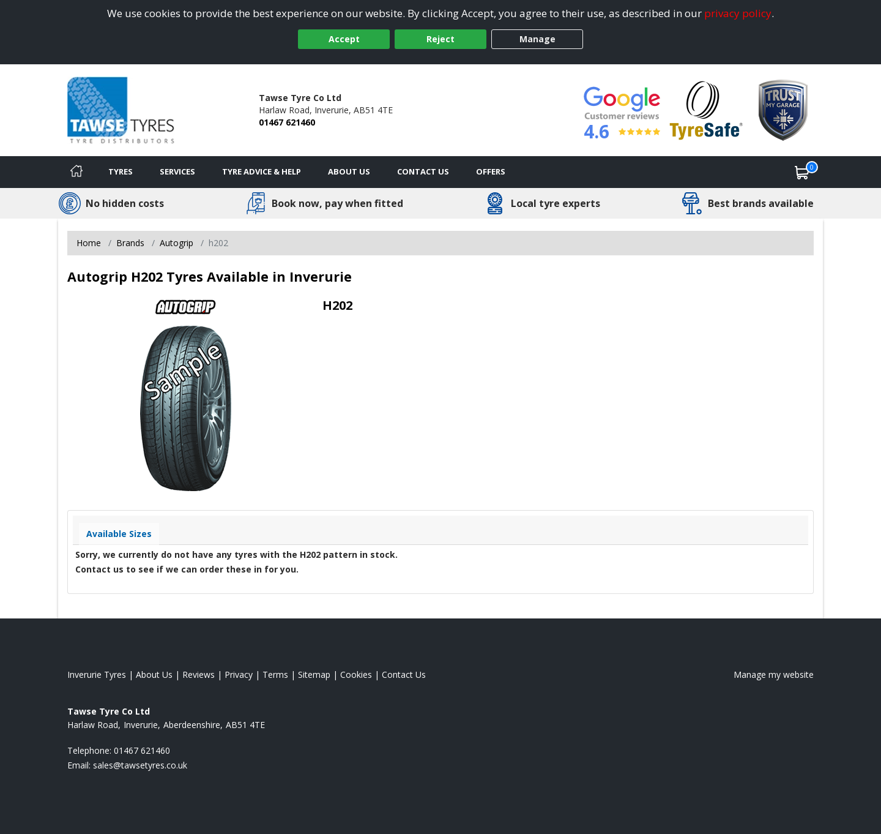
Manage (537, 39)
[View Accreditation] (706, 109)
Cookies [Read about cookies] (356, 674)
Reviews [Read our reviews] (198, 674)
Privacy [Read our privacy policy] (239, 674)
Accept (344, 39)
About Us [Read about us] (154, 674)
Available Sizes (119, 533)
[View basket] (802, 172)
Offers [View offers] (490, 171)
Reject (440, 39)
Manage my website (774, 674)
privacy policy (737, 13)
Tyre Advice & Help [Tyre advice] (261, 171)
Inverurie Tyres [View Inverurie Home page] (96, 674)
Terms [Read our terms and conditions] (275, 674)
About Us (349, 171)
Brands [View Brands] (130, 243)
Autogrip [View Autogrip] (176, 243)
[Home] (76, 172)
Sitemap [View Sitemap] (314, 674)
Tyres (120, 171)
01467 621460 (287, 122)
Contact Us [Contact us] (423, 171)
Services (177, 171)
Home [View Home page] (88, 243)
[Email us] (140, 765)
